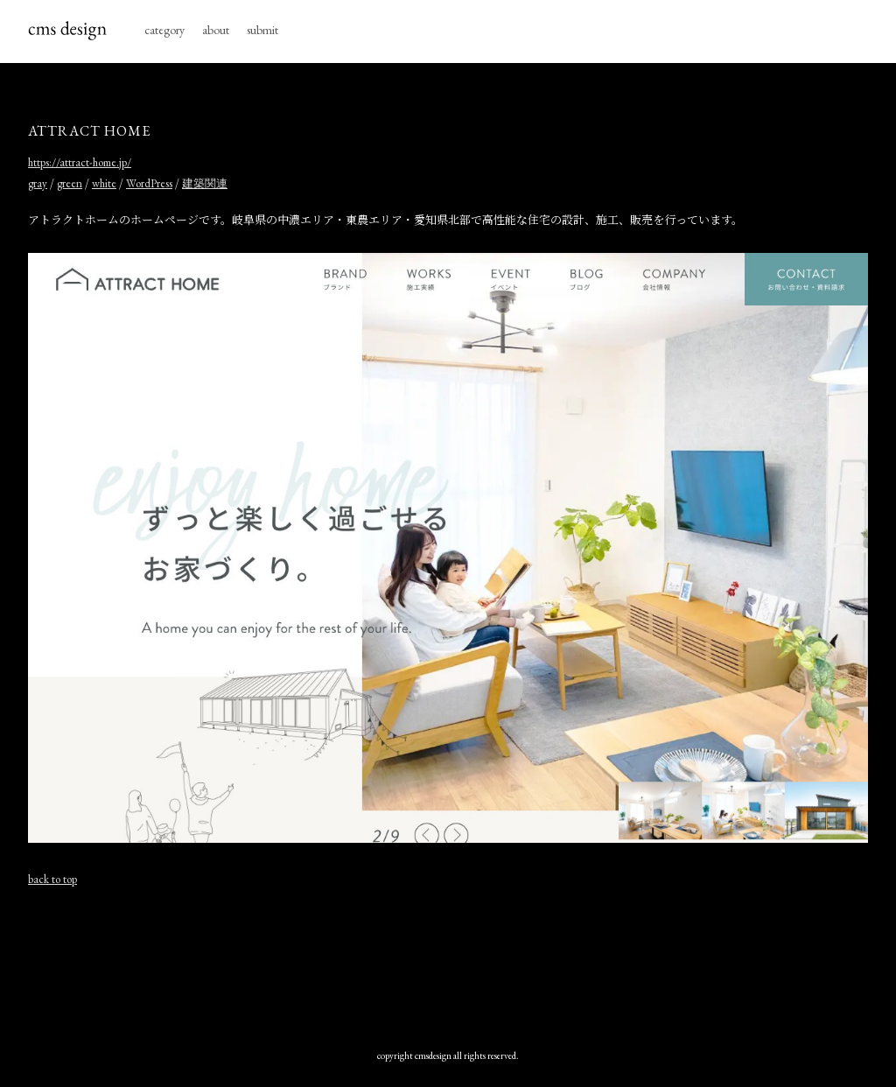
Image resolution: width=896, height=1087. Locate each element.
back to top (52, 879)
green (69, 183)
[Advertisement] (448, 964)
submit (262, 30)
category (164, 30)
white (104, 183)
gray (37, 183)
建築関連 (205, 183)
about (215, 30)
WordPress (149, 183)
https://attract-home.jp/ (79, 162)
